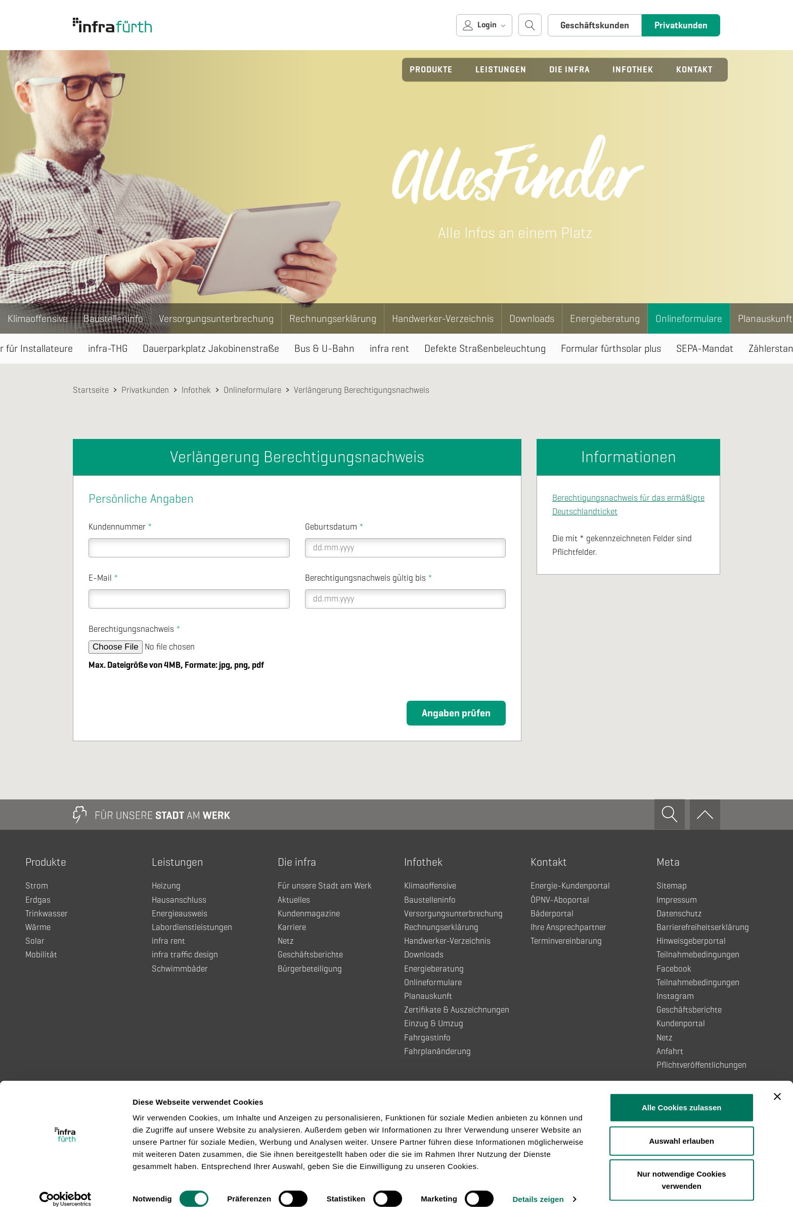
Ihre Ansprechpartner (568, 927)
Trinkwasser (46, 913)
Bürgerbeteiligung (310, 968)
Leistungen (500, 69)
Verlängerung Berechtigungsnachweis (361, 390)
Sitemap (671, 885)
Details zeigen (537, 1187)
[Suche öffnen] (530, 25)
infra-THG (107, 348)
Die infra (569, 69)
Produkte (431, 69)
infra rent (389, 348)
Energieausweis (179, 913)
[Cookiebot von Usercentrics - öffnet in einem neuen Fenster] (65, 1187)
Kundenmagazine (309, 913)
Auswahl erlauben (681, 1128)
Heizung (166, 885)
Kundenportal (680, 1023)
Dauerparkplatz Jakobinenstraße (211, 348)
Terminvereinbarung (566, 941)
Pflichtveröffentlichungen (701, 1065)
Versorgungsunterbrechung (216, 318)
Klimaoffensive (38, 318)
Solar (35, 941)
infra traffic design (185, 954)
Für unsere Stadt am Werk (325, 885)
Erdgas (38, 900)
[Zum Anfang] (705, 814)
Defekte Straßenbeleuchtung (485, 348)
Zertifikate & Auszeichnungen (456, 1009)
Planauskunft (428, 996)
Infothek (632, 69)
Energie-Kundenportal (570, 885)
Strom (36, 885)
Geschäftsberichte (310, 954)
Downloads (531, 318)
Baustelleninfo (113, 318)
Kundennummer (120, 526)
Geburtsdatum (334, 526)
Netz (286, 941)
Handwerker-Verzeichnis (443, 318)
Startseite (91, 390)
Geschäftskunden (594, 25)
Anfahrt (669, 1051)
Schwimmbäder (180, 968)
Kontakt (694, 69)
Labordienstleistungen (192, 927)
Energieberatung (605, 318)
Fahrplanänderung (437, 1051)
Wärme (38, 927)
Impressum (676, 900)
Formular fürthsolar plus (611, 348)
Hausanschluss (179, 900)
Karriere (292, 927)
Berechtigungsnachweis (135, 629)
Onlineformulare (688, 318)
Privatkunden (681, 25)
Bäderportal (552, 913)
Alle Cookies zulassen (682, 1095)
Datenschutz (679, 913)
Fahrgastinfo (427, 1037)
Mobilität (41, 954)
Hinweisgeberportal (691, 941)
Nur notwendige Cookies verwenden (681, 1167)
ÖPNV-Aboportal (560, 900)
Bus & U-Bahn (324, 348)
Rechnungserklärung (332, 318)
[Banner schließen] (777, 1084)
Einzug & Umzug (433, 1023)
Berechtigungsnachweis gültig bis (368, 578)
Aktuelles (294, 900)
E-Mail (103, 578)
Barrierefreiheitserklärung (702, 927)
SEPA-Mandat (704, 348)
